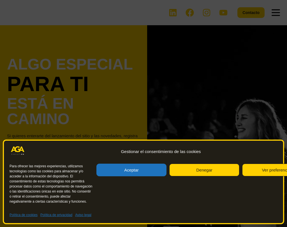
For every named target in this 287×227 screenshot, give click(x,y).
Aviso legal (83, 215)
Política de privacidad (56, 215)
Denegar (204, 170)
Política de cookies (24, 215)
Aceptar (131, 170)
